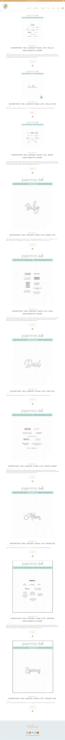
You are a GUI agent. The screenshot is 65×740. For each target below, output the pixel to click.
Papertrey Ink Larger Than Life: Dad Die (32, 391)
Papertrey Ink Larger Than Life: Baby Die (32, 235)
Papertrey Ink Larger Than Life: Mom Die (32, 543)
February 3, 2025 (31, 45)
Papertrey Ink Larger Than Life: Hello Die (32, 104)
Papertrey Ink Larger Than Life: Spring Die (32, 698)
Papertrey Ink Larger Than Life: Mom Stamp (32, 466)
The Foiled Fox (30, 735)
